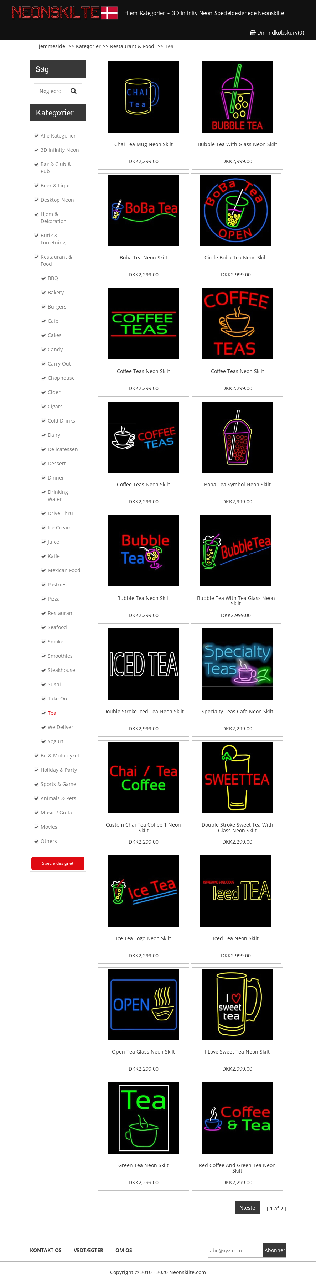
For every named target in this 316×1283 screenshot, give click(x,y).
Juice (53, 541)
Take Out (58, 698)
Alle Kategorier (58, 135)
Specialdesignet (57, 863)
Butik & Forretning (53, 239)
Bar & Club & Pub (56, 168)
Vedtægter (88, 1250)
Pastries (57, 584)
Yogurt (55, 741)
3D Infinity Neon (192, 12)
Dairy (54, 434)
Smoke (55, 641)
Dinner (56, 477)
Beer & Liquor (57, 185)
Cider (54, 392)
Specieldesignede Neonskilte (249, 12)
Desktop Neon (57, 199)
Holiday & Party (59, 769)
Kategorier (88, 46)
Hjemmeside (50, 46)
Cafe (53, 320)
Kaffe (54, 556)
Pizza (54, 598)
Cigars (55, 406)
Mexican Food (64, 570)
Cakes (55, 335)
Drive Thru (60, 513)
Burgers (57, 306)
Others (49, 841)
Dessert (57, 463)
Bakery (56, 292)
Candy (55, 349)
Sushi (54, 684)
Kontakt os (46, 1250)
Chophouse (61, 377)
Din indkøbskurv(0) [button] (277, 32)
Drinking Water (58, 495)
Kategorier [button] (155, 12)
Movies (49, 826)
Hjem (131, 12)
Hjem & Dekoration (54, 217)
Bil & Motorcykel (60, 755)
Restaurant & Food (132, 46)
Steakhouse (61, 670)
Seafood (57, 627)
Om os (123, 1250)
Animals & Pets (58, 798)
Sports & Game (58, 784)
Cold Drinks (61, 420)
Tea (52, 712)
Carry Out (59, 363)
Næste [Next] (247, 1207)
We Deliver (60, 727)
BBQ (53, 278)
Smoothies (60, 655)
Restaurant (61, 613)
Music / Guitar (57, 812)
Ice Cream (60, 527)
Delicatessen (63, 449)
